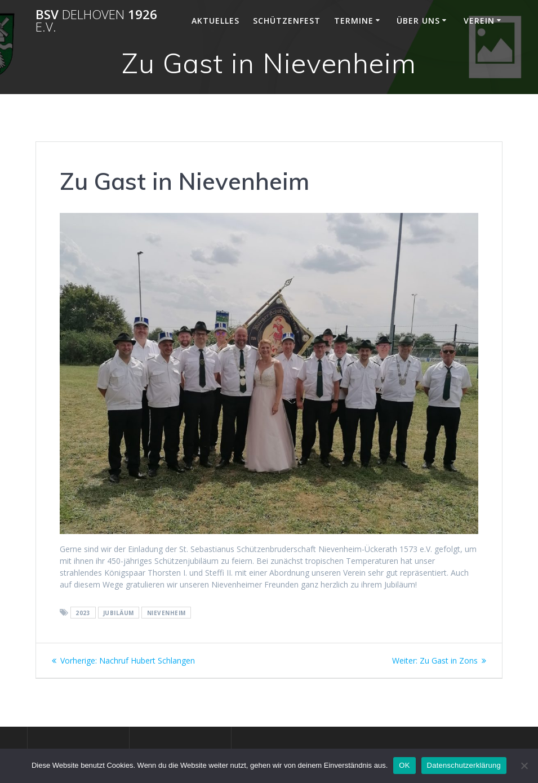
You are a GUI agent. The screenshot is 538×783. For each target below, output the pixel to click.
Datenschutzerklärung (464, 765)
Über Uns (418, 20)
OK (404, 765)
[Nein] (524, 765)
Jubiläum (118, 613)
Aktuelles (215, 20)
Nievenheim (166, 613)
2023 (82, 613)
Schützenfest (287, 20)
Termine (354, 20)
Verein (479, 20)
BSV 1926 (96, 21)
